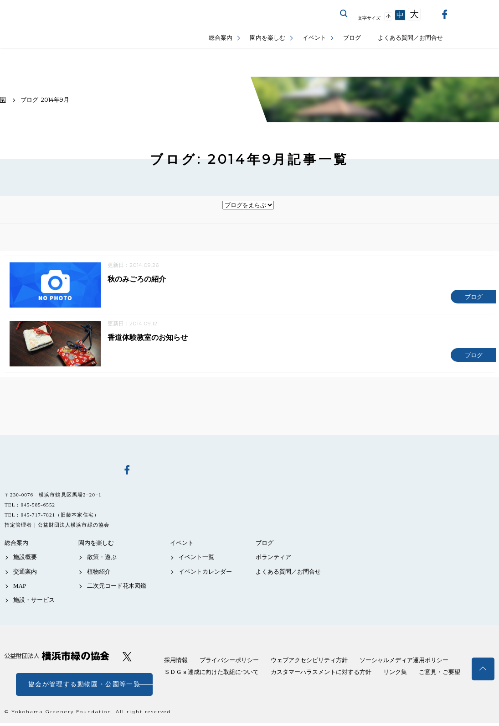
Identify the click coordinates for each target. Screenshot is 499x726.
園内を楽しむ (267, 37)
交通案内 (25, 573)
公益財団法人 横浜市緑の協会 (57, 658)
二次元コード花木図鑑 (116, 588)
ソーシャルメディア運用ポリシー (404, 662)
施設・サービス (34, 602)
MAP (19, 588)
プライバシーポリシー (229, 662)
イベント (314, 37)
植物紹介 (99, 573)
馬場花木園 (57, 471)
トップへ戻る (483, 669)
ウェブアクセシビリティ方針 (309, 662)
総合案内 (220, 37)
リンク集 (395, 674)
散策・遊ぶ (102, 559)
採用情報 (176, 662)
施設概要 (25, 559)
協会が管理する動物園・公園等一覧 (84, 687)
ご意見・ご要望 (439, 674)
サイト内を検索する (344, 14)
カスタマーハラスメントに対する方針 (321, 674)
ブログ (352, 37)
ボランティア (273, 559)
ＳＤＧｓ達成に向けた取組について (211, 674)
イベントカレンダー (205, 573)
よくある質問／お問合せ (410, 37)
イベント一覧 (196, 559)
